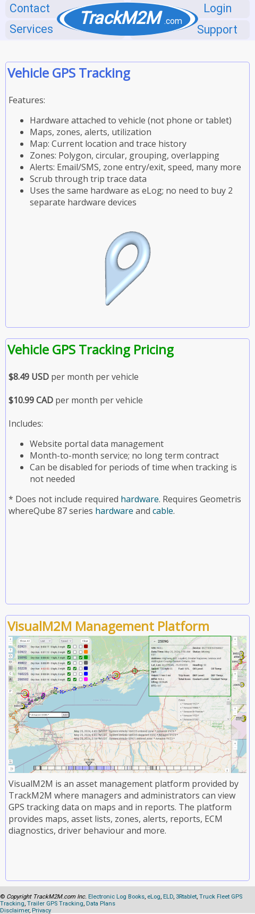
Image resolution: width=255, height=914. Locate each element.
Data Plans (100, 903)
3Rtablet (186, 896)
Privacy (41, 910)
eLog (153, 896)
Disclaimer (14, 910)
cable (162, 511)
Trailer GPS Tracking (55, 903)
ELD (168, 896)
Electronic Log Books (116, 896)
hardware (140, 499)
